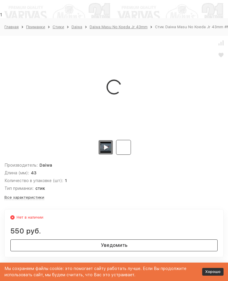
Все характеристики (24, 197)
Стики (58, 27)
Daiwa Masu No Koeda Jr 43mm (119, 27)
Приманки (35, 27)
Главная (11, 27)
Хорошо (213, 271)
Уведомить (114, 245)
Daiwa (77, 27)
